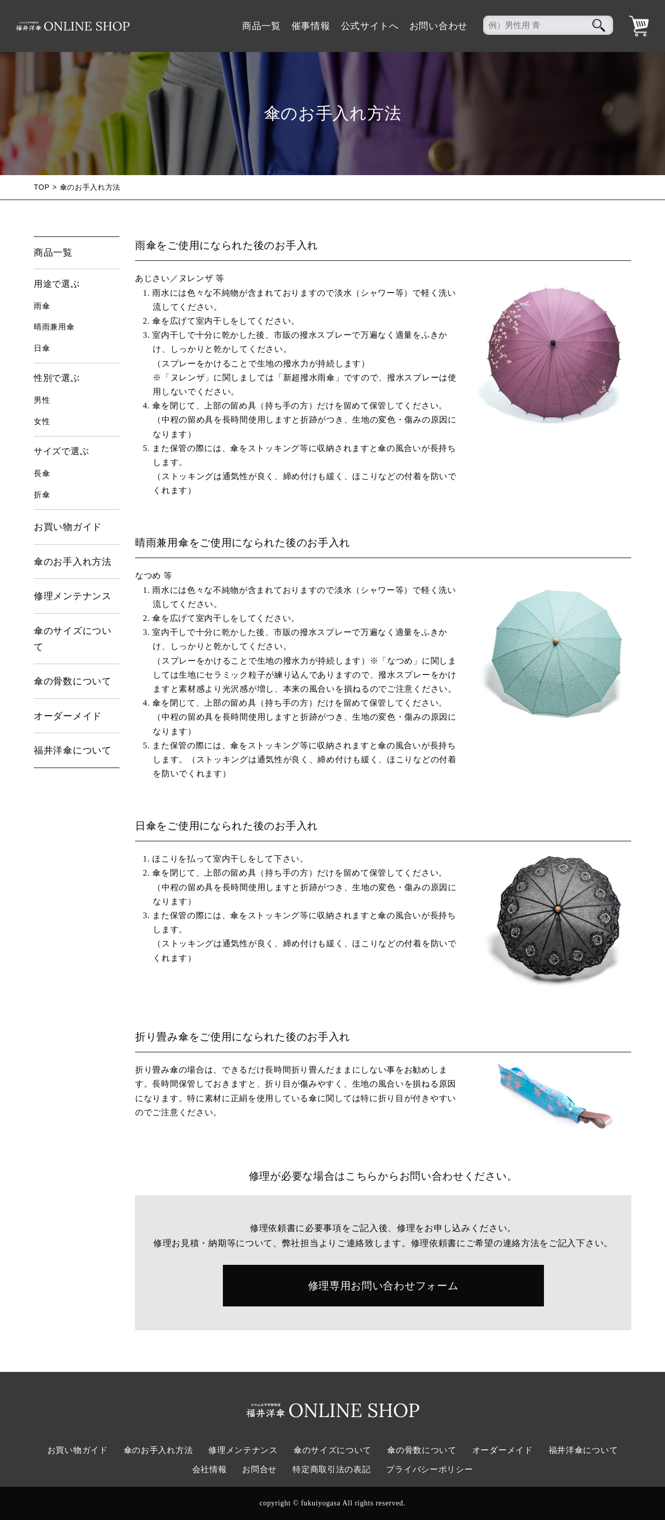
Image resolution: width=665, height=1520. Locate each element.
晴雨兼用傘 (54, 327)
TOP (42, 187)
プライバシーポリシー (429, 1469)
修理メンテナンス (73, 596)
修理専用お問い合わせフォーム (383, 1285)
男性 (42, 400)
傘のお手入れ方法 (73, 562)
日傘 (42, 348)
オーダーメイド (68, 716)
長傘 (42, 473)
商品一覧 (261, 26)
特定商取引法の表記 (331, 1469)
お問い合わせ (438, 26)
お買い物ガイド (68, 527)
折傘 (42, 495)
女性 (42, 421)
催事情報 (310, 26)
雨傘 (42, 306)
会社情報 (209, 1469)
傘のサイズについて (73, 639)
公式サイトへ (370, 26)
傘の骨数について (73, 681)
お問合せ (259, 1469)
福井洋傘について (73, 750)
